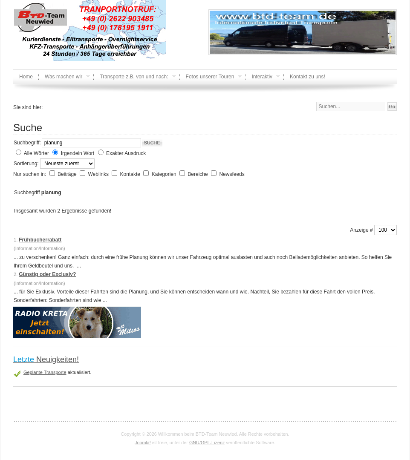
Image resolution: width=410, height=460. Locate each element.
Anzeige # (362, 230)
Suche (152, 142)
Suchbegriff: (27, 143)
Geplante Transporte (44, 372)
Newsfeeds (231, 174)
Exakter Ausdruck (126, 153)
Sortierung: (27, 164)
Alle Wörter (36, 153)
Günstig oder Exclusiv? (47, 274)
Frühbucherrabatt (40, 240)
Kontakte (131, 174)
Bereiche (198, 174)
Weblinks (99, 174)
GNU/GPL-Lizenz (207, 442)
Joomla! (143, 442)
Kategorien (165, 174)
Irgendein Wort (78, 153)
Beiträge (68, 174)
